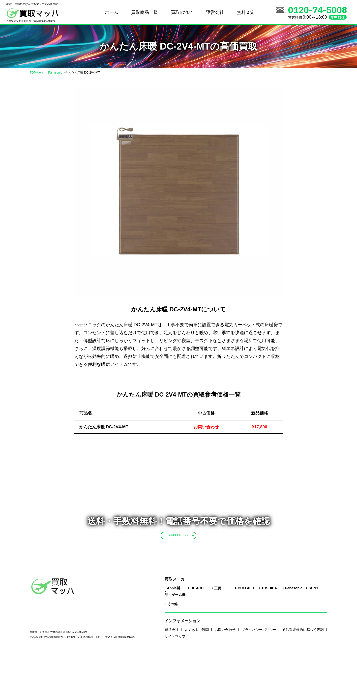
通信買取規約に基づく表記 (303, 650)
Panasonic (293, 609)
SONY (314, 609)
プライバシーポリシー (258, 650)
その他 (172, 625)
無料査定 (246, 12)
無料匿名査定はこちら (190, 545)
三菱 (217, 609)
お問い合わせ (225, 650)
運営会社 (215, 12)
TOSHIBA (269, 609)
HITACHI (198, 609)
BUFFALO (246, 609)
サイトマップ (175, 657)
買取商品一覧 (144, 12)
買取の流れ (182, 12)
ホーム (111, 12)
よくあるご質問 (196, 650)
